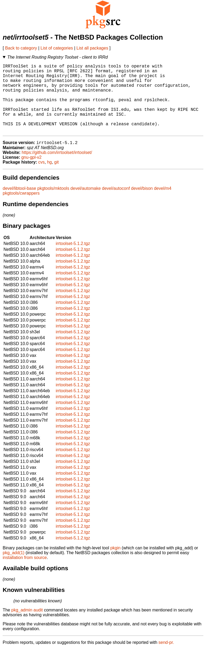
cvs (41, 178)
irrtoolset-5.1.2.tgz (73, 259)
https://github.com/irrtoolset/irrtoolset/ (57, 168)
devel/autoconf (116, 204)
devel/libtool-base (19, 204)
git (56, 178)
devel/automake (86, 204)
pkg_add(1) (13, 568)
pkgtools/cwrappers (21, 209)
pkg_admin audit (27, 626)
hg (49, 178)
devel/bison (142, 204)
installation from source (25, 573)
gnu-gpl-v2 (31, 173)
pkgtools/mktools (53, 204)
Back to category (21, 48)
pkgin (115, 563)
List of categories (57, 48)
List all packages (92, 48)
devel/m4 (162, 204)
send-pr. (166, 658)
